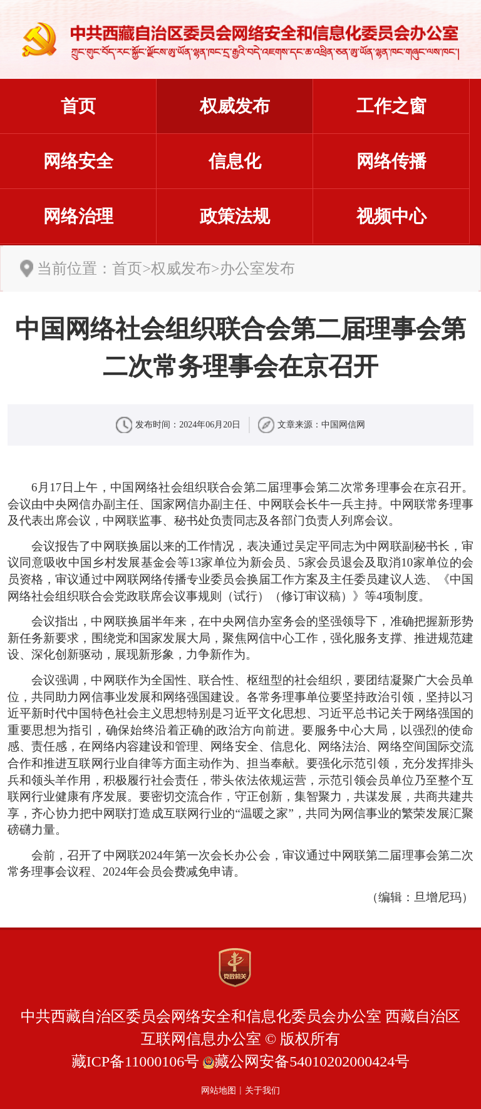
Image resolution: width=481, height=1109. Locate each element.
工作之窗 (391, 106)
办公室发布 (257, 268)
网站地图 (218, 1090)
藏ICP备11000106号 (135, 1061)
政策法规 (235, 216)
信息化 (235, 161)
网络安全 (78, 161)
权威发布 (235, 106)
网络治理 (78, 216)
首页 (78, 106)
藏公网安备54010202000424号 (312, 1061)
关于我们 (262, 1090)
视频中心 (391, 216)
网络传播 (391, 161)
